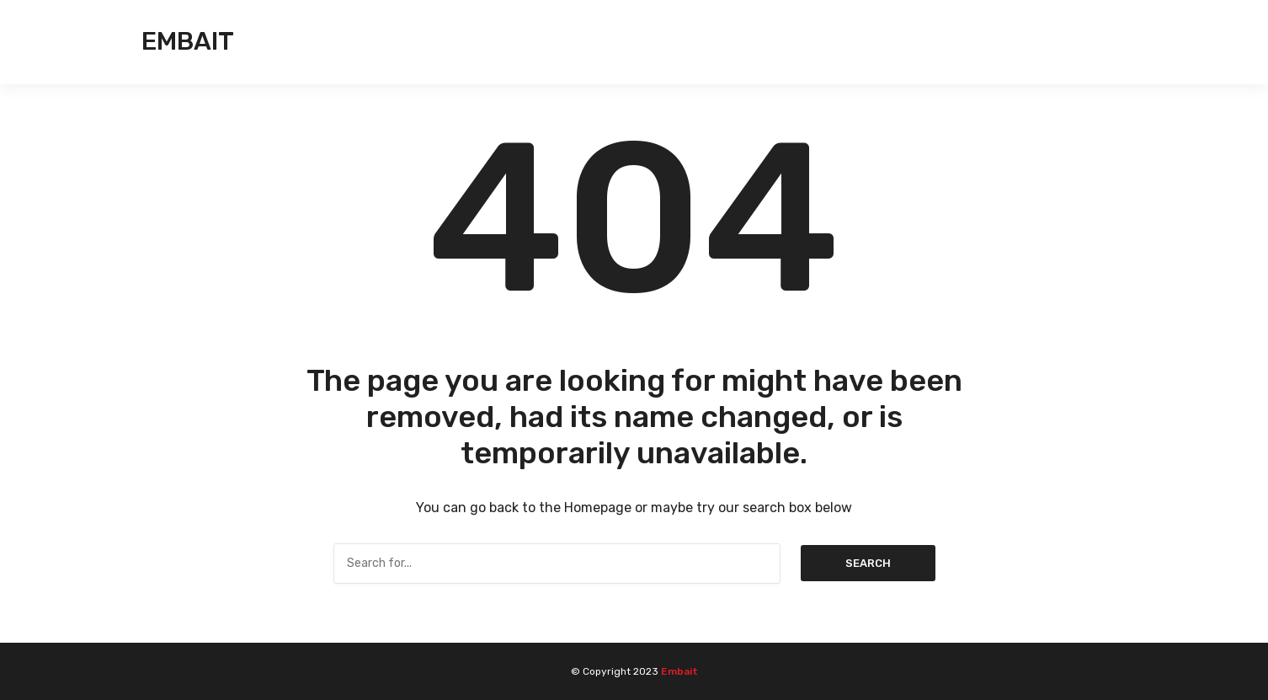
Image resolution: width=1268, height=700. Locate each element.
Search (868, 563)
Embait (187, 41)
